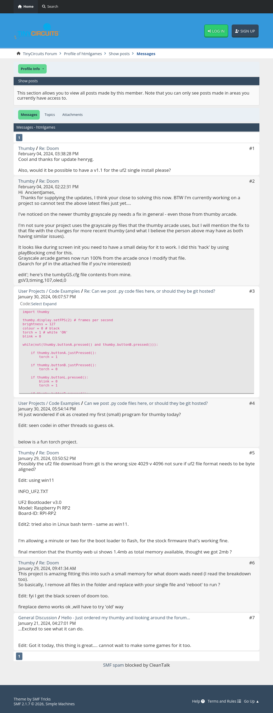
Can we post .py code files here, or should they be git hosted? (152, 403)
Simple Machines (62, 703)
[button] (32, 69)
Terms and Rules (222, 701)
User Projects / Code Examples (50, 291)
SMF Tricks (42, 699)
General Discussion (38, 618)
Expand (50, 304)
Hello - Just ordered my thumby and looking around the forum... (131, 618)
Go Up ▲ (251, 701)
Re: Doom (50, 148)
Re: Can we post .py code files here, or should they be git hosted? (156, 291)
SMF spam (114, 665)
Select (37, 304)
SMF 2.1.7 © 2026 (29, 703)
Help (195, 701)
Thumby (27, 148)
